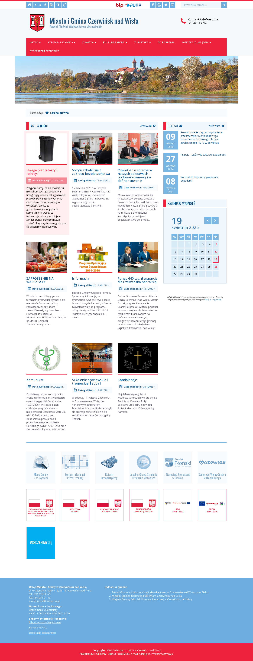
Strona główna (57, 112)
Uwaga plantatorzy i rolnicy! (41, 172)
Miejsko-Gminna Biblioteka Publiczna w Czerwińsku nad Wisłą (147, 595)
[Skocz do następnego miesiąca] (215, 220)
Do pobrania (166, 42)
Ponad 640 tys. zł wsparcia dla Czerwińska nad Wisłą (137, 280)
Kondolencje (127, 380)
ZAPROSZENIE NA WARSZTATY (40, 280)
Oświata (89, 42)
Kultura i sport (115, 42)
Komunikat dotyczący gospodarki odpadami (199, 178)
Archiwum (147, 125)
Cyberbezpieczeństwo (44, 51)
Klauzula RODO (38, 627)
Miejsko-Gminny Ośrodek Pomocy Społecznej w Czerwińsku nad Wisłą (152, 599)
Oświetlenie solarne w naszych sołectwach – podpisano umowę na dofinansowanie (135, 175)
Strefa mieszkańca (61, 42)
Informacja (80, 278)
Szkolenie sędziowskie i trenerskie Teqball (90, 381)
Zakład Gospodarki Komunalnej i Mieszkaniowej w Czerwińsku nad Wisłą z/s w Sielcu (160, 592)
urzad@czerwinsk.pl (48, 601)
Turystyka (142, 42)
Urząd (35, 42)
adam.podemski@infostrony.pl (156, 654)
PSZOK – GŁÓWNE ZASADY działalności (203, 154)
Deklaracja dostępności (42, 632)
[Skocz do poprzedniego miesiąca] (207, 220)
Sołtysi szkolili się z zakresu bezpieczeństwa (91, 172)
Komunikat (35, 380)
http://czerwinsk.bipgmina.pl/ (45, 622)
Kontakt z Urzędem (196, 42)
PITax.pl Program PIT (213, 299)
